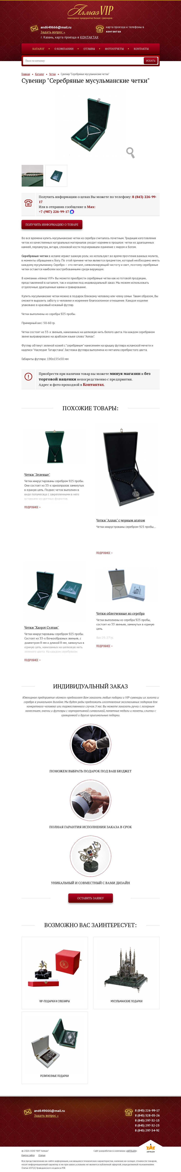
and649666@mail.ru (55, 27)
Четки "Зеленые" (37, 474)
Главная (25, 74)
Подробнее (31, 507)
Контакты (141, 49)
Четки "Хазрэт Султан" (41, 627)
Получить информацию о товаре (52, 224)
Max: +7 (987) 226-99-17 (67, 209)
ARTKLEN (131, 1150)
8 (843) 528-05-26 (147, 1115)
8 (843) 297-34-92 (147, 1130)
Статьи (41, 1155)
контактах (113, 31)
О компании (64, 49)
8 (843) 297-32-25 (147, 1125)
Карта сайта (28, 1155)
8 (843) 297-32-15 (147, 1120)
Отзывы (89, 49)
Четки (52, 74)
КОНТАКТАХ (89, 37)
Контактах (93, 384)
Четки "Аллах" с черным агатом (120, 520)
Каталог (38, 49)
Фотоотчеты (114, 49)
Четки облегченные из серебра (120, 613)
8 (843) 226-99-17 (147, 1110)
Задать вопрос (51, 32)
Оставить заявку (90, 898)
